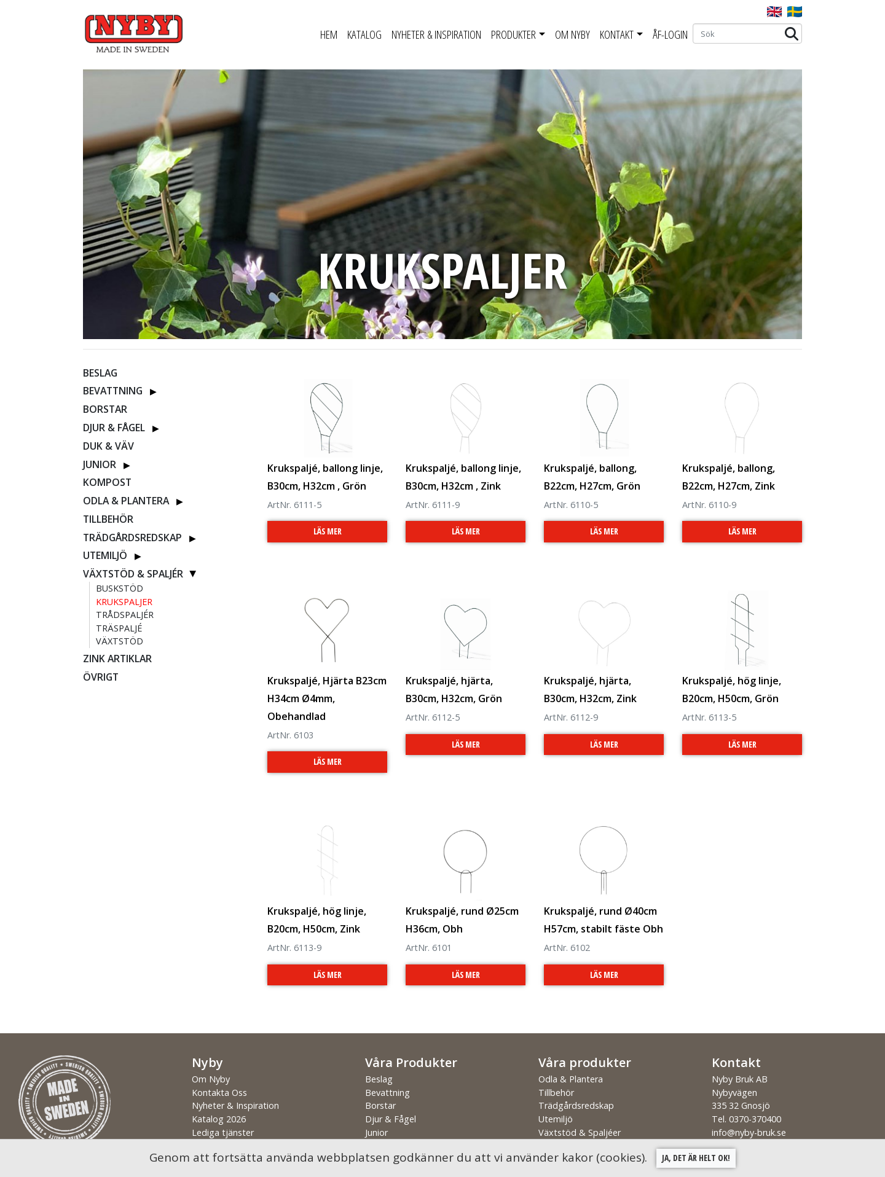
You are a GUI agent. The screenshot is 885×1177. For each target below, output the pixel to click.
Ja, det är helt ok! (696, 1157)
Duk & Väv (108, 446)
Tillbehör (108, 519)
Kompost (107, 482)
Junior (99, 464)
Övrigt (101, 677)
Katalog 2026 (219, 1119)
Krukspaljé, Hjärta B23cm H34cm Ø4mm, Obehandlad (327, 698)
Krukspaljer (124, 602)
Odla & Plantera (126, 500)
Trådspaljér (125, 614)
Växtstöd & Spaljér (133, 574)
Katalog (364, 34)
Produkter (513, 34)
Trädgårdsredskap (132, 537)
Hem (328, 34)
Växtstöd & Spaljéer (579, 1132)
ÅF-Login (670, 34)
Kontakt (617, 34)
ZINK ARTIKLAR (117, 658)
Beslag (100, 373)
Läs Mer (327, 531)
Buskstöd (119, 588)
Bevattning (113, 390)
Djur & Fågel (114, 427)
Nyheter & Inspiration (436, 34)
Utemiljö (105, 555)
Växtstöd (119, 641)
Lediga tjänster (223, 1132)
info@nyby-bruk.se (749, 1132)
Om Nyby (572, 34)
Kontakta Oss (219, 1092)
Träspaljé (119, 628)
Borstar (105, 409)
